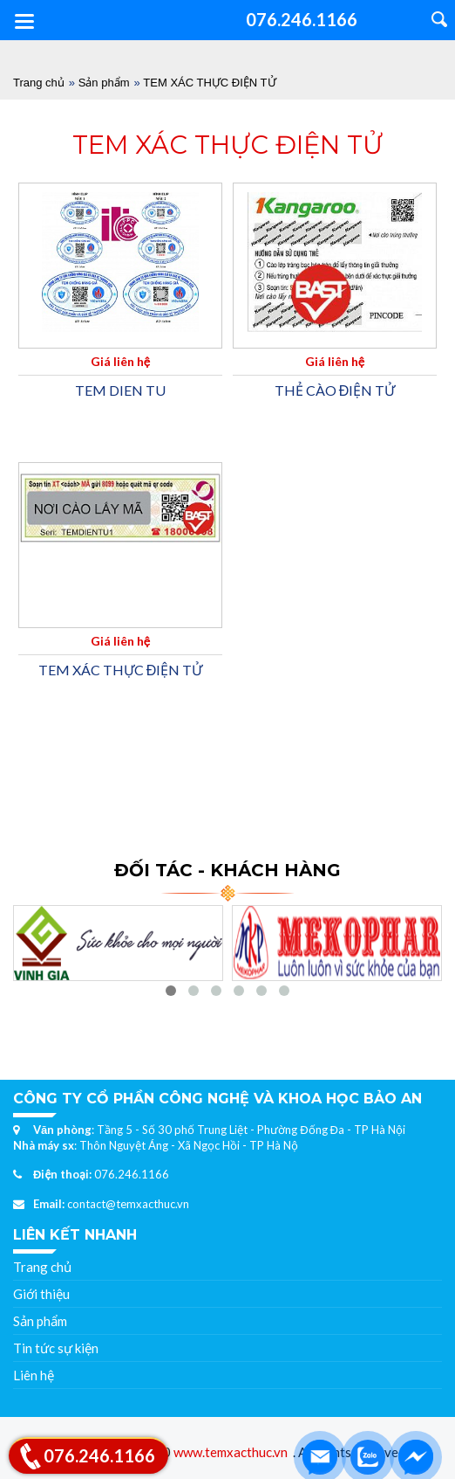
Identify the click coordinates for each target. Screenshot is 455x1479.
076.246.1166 (131, 1174)
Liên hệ (33, 1375)
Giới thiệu (41, 1294)
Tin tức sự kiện (55, 1348)
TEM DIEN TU (120, 390)
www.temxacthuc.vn (230, 1452)
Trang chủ (39, 82)
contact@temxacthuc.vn (128, 1204)
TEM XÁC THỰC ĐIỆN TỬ (209, 82)
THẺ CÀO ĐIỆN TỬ (335, 390)
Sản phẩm (104, 82)
